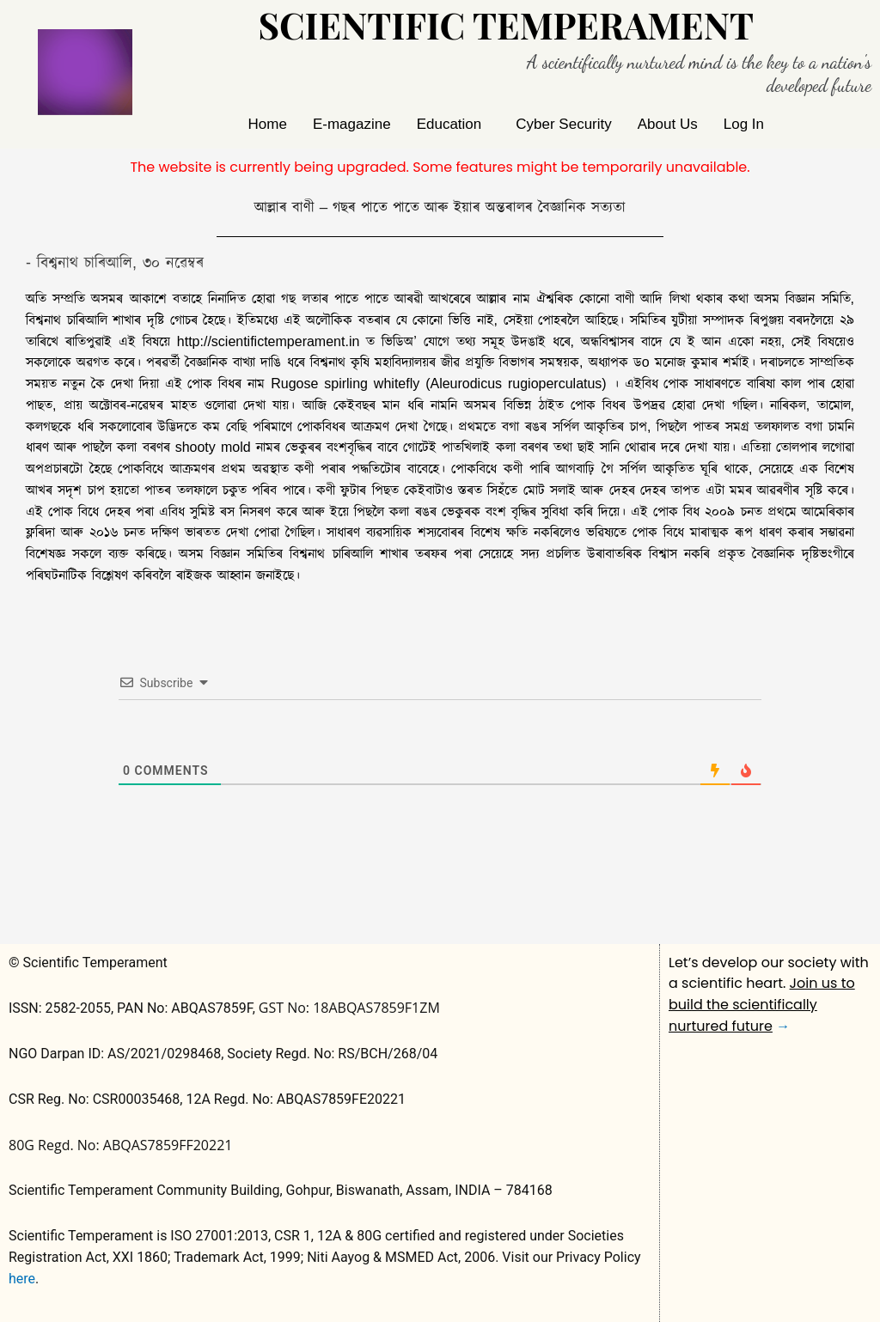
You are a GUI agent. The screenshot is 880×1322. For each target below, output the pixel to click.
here (22, 1278)
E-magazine (352, 124)
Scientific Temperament (506, 25)
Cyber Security (563, 124)
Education (449, 124)
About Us (668, 124)
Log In (744, 124)
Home (267, 124)
